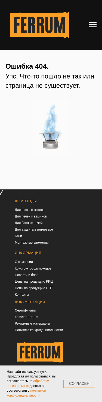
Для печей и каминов (31, 216)
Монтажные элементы (32, 242)
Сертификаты (25, 310)
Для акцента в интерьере (34, 229)
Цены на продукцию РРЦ (34, 281)
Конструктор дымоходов (33, 268)
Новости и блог (26, 275)
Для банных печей (29, 223)
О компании (24, 262)
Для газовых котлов (30, 210)
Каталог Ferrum (26, 317)
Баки (18, 236)
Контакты (22, 295)
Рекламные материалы (32, 323)
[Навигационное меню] (93, 25)
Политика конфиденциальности (39, 330)
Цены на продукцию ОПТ (34, 288)
